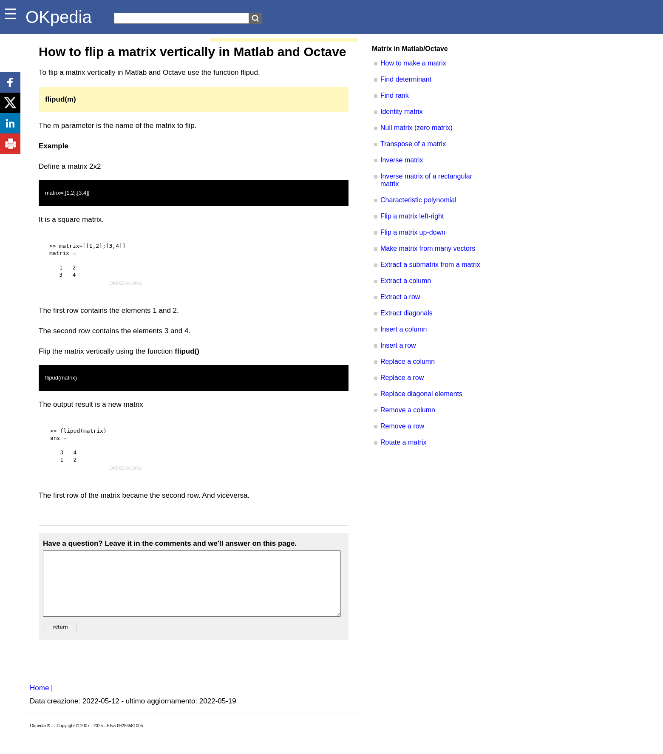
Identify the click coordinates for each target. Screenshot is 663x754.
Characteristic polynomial (418, 200)
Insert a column (403, 329)
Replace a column (407, 361)
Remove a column (407, 410)
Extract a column (405, 280)
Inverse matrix (401, 160)
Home (39, 701)
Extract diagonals (406, 313)
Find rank (394, 95)
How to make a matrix (413, 63)
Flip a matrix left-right (412, 216)
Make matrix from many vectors (427, 248)
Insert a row (398, 345)
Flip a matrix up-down (412, 232)
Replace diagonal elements (421, 393)
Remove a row (402, 426)
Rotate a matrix (403, 442)
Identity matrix (401, 111)
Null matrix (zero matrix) (416, 127)
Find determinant (405, 79)
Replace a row (402, 377)
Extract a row (400, 296)
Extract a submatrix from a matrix (430, 264)
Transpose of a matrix (413, 143)
